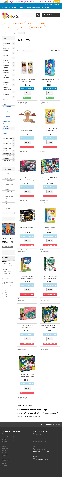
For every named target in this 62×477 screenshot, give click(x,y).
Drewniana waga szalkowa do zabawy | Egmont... (27, 129)
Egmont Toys (7, 273)
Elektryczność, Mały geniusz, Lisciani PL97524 (50, 326)
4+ (5, 292)
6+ (5, 294)
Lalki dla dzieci (7, 62)
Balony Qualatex (9, 194)
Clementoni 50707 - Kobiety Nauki (49, 179)
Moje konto (16, 431)
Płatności (41, 23)
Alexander (7, 173)
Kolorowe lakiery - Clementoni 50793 (27, 326)
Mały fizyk (7, 128)
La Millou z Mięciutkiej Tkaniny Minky (7, 87)
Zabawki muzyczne (6, 125)
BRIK (6, 203)
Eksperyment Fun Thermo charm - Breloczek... (27, 80)
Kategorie (8, 23)
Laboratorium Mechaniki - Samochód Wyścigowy (27, 179)
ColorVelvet (7, 208)
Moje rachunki (15, 436)
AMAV (6, 175)
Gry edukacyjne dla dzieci (7, 98)
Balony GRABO (8, 191)
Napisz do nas (48, 4)
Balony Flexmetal (9, 186)
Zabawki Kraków (10, 28)
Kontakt (24, 28)
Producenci (7, 169)
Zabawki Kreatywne (6, 54)
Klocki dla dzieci (7, 138)
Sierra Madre (8, 285)
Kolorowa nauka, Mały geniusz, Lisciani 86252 (27, 375)
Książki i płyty (8, 116)
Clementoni (7, 206)
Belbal (6, 198)
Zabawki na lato (7, 155)
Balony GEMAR (8, 189)
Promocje (19, 23)
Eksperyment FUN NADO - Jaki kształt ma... (50, 129)
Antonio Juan (8, 178)
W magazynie (8, 265)
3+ (5, 290)
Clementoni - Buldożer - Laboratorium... (27, 228)
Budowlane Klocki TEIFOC (7, 147)
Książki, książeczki (6, 76)
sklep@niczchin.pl (43, 459)
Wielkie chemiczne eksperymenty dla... (27, 277)
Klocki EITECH (7, 143)
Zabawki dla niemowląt (6, 71)
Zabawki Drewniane (6, 81)
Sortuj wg (19, 50)
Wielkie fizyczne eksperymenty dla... (50, 228)
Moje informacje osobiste (18, 440)
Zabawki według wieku (7, 162)
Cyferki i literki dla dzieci (7, 108)
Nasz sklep (7, 219)
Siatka (56, 51)
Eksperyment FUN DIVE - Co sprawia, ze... (50, 80)
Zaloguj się (56, 4)
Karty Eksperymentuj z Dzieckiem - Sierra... (50, 277)
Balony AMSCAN (9, 184)
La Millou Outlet (7, 136)
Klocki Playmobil (7, 141)
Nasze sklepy (5, 436)
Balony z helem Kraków (7, 44)
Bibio (6, 201)
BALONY (34, 28)
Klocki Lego (6, 158)
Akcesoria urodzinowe (6, 49)
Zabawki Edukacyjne (6, 93)
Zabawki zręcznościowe (6, 120)
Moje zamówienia (16, 433)
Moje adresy (15, 438)
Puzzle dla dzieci (6, 103)
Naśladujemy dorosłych (6, 66)
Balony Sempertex (9, 196)
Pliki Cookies (5, 448)
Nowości (30, 23)
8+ (5, 296)
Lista (59, 51)
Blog (42, 28)
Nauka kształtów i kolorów (7, 113)
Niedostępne (8, 263)
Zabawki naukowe (6, 132)
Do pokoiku (6, 150)
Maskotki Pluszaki (5, 59)
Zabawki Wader (7, 153)
